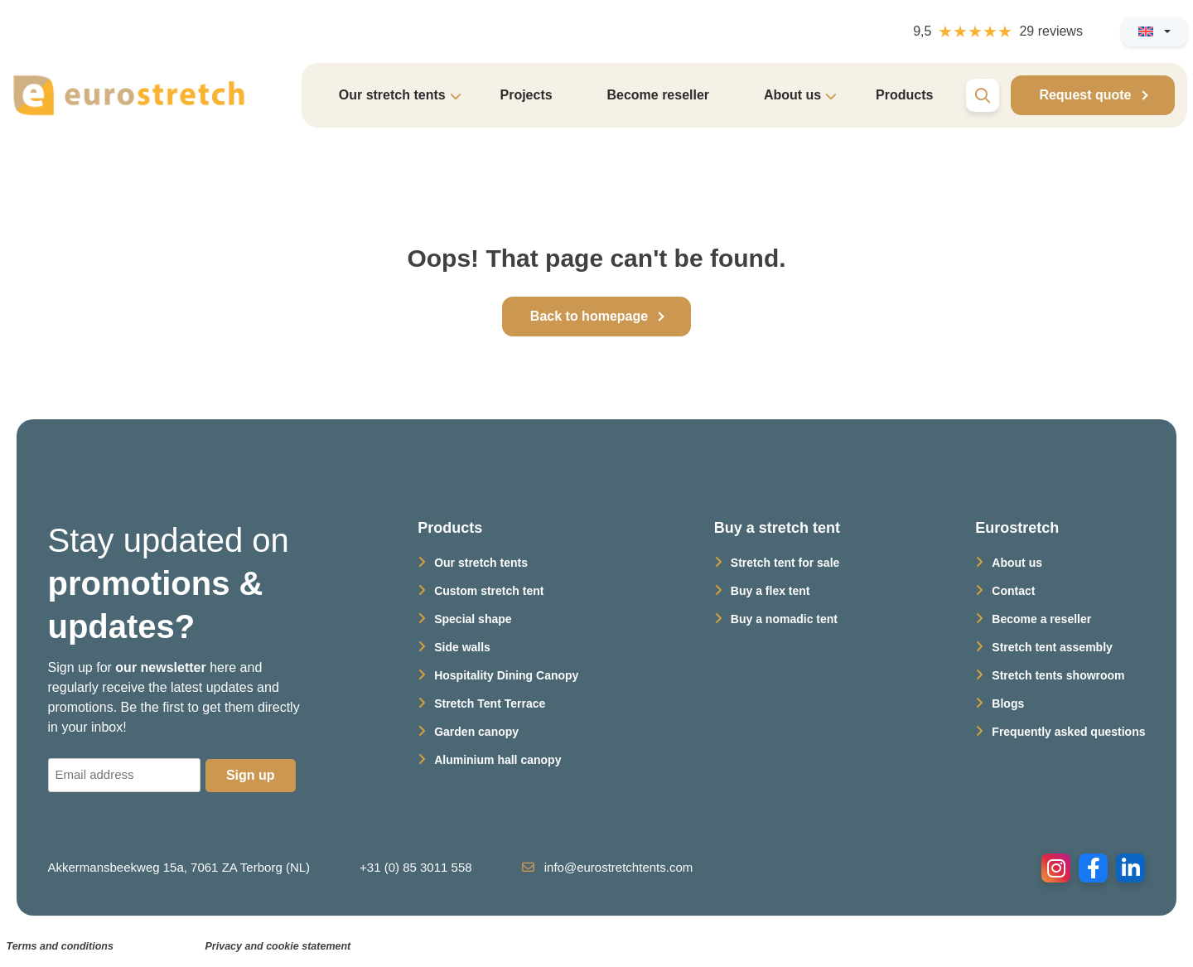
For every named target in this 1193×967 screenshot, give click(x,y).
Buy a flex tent (770, 590)
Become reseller (657, 95)
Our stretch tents (481, 562)
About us (1017, 562)
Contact (1013, 590)
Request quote (1085, 95)
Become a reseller (1041, 619)
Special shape (472, 619)
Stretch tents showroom (1058, 675)
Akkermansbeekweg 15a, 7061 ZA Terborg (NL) (179, 867)
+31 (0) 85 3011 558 (416, 867)
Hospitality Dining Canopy (506, 675)
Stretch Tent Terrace (489, 703)
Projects (526, 95)
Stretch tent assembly (1052, 647)
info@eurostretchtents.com (607, 867)
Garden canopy (476, 731)
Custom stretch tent (488, 590)
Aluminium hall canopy (497, 759)
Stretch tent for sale (785, 562)
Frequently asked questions (1068, 731)
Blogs (1008, 703)
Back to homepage (589, 316)
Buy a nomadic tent (784, 619)
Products (904, 95)
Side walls (462, 647)
